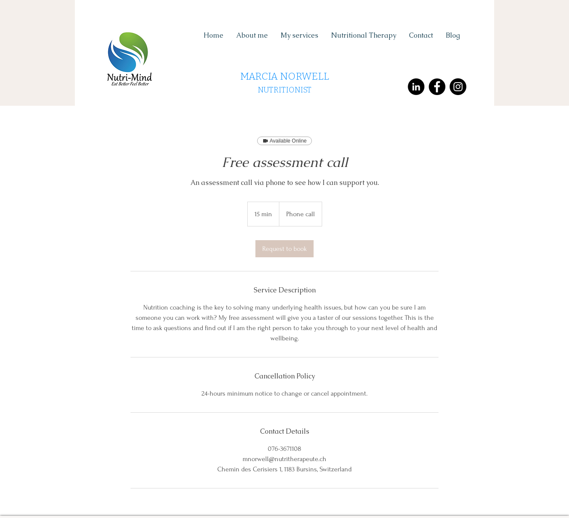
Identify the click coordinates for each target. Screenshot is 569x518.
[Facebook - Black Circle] (437, 86)
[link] (284, 248)
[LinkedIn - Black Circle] (416, 86)
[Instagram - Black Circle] (458, 86)
